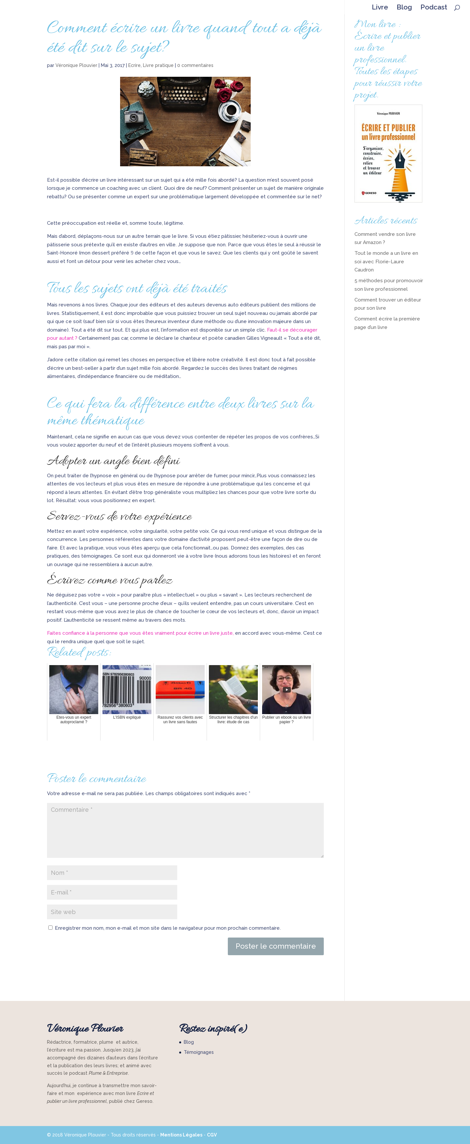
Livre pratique (158, 65)
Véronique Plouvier (76, 65)
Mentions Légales (181, 1134)
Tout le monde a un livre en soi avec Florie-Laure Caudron (386, 261)
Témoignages (199, 1052)
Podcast (433, 8)
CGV (212, 1134)
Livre (380, 8)
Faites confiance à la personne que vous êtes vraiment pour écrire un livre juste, (140, 633)
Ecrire (134, 65)
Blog (404, 8)
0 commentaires (195, 65)
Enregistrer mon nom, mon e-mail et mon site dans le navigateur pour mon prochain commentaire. (168, 928)
